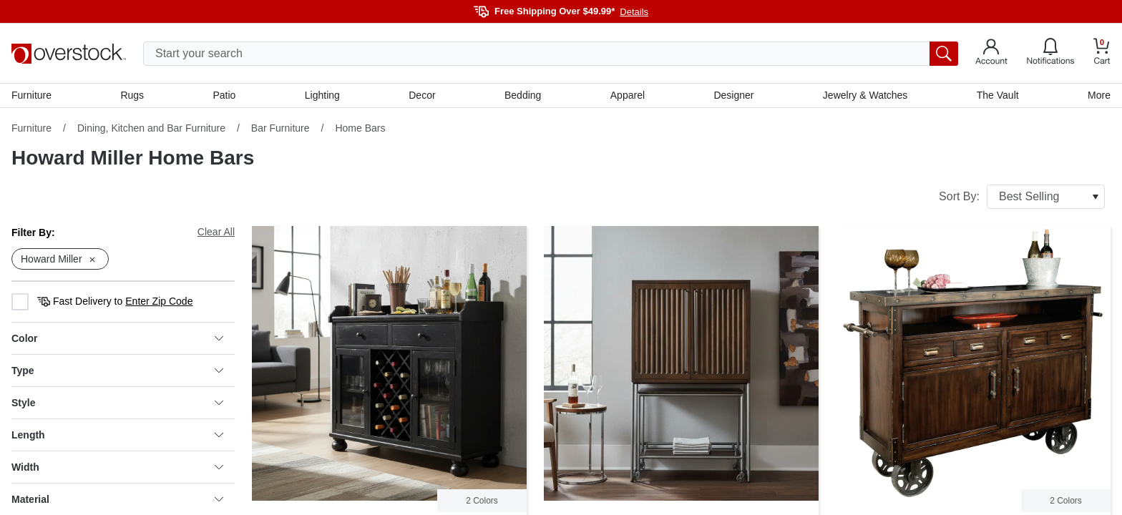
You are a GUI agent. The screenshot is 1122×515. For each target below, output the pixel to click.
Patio (224, 95)
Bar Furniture (280, 128)
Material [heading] (117, 499)
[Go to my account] (991, 54)
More (1099, 95)
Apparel (627, 95)
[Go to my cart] (1102, 53)
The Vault (998, 95)
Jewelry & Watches (865, 95)
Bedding (522, 95)
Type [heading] (117, 370)
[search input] (550, 53)
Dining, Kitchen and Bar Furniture (151, 128)
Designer (733, 95)
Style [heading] (117, 402)
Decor (422, 95)
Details (634, 11)
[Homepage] (68, 54)
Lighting (322, 95)
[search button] (944, 53)
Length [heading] (117, 435)
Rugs (132, 95)
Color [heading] (117, 338)
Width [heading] (117, 467)
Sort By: (1022, 197)
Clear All (216, 231)
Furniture (31, 95)
